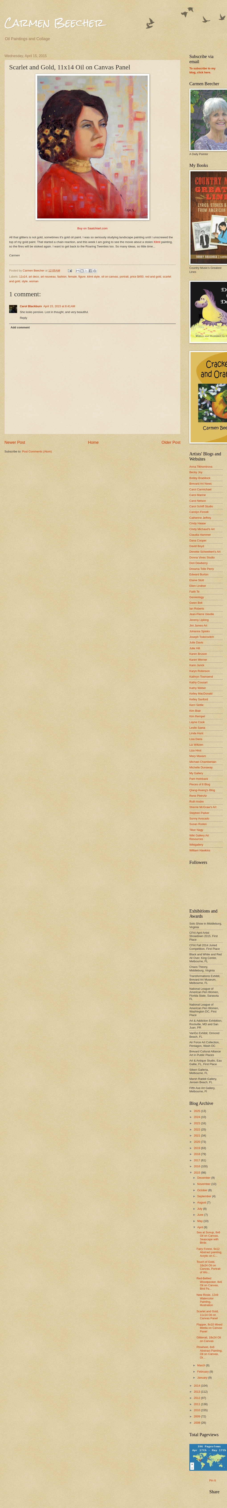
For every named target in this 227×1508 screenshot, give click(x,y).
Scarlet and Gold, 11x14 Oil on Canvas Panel (207, 1315)
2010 (197, 1410)
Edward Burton (198, 574)
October (202, 1190)
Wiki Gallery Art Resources (199, 837)
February (203, 1371)
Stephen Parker (199, 813)
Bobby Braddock (199, 478)
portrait (124, 276)
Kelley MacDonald (201, 693)
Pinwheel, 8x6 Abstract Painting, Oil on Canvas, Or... (209, 1352)
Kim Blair (195, 710)
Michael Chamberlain (202, 761)
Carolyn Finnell (199, 512)
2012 (197, 1398)
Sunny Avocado (199, 818)
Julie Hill (194, 648)
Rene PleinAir (198, 795)
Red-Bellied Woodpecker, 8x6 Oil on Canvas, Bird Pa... (209, 1283)
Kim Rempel (197, 716)
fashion (62, 276)
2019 (197, 1148)
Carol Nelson (197, 500)
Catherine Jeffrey (200, 517)
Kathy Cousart (198, 682)
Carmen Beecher (54, 23)
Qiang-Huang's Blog (202, 790)
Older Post (171, 442)
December (204, 1177)
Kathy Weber (197, 688)
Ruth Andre (196, 801)
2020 (197, 1141)
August (202, 1202)
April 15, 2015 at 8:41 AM (59, 306)
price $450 (136, 276)
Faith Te (194, 591)
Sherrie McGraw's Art (202, 807)
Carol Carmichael (200, 489)
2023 (197, 1123)
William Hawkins (199, 850)
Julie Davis (196, 642)
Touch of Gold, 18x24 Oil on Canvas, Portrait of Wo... (208, 1267)
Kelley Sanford (198, 699)
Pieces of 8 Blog (199, 784)
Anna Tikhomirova (200, 466)
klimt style (93, 276)
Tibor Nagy (196, 830)
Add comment (20, 327)
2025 (197, 1111)
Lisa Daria (195, 739)
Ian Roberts (196, 608)
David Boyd (196, 546)
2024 (197, 1117)
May (200, 1221)
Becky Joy (195, 472)
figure (82, 276)
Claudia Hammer (200, 534)
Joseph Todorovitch (201, 637)
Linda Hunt (196, 733)
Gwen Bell (195, 602)
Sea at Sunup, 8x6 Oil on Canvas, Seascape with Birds (208, 1237)
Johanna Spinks (199, 631)
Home (93, 442)
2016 (197, 1166)
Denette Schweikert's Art (205, 551)
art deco (34, 276)
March (201, 1365)
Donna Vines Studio (202, 557)
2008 (197, 1422)
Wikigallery (196, 844)
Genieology (196, 597)
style (25, 281)
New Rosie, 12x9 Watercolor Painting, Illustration (207, 1300)
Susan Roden (198, 824)
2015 (197, 1172)
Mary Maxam (197, 756)
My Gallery (196, 773)
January (202, 1377)
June (200, 1214)
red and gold (153, 276)
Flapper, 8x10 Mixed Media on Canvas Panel (209, 1328)
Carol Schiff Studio (201, 506)
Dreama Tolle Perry (201, 568)
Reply (23, 317)
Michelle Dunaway (201, 767)
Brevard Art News (200, 483)
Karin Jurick (196, 665)
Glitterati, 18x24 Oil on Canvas (208, 1339)
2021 (197, 1135)
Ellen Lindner (197, 585)
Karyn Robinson (199, 671)
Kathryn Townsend (201, 676)
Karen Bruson (198, 653)
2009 (197, 1416)
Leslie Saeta (197, 727)
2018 (197, 1154)
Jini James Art (198, 625)
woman (34, 281)
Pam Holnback (198, 778)
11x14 (23, 276)
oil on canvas (109, 276)
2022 (197, 1129)
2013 (197, 1391)
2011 (197, 1404)
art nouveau (48, 276)
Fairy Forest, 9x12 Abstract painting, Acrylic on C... (209, 1252)
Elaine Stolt (196, 580)
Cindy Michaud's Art (202, 529)
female (72, 276)
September (204, 1196)
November (204, 1184)
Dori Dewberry (198, 563)
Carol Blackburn (31, 306)
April (200, 1227)
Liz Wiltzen (196, 744)
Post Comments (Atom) (37, 451)
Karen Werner (198, 659)
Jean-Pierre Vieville (201, 614)
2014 (197, 1385)
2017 (197, 1160)
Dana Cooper (198, 540)
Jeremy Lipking (199, 620)
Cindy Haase (197, 523)
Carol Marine (197, 495)
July (200, 1208)
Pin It (212, 1480)
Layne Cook (197, 722)
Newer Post (14, 442)
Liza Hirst (195, 750)
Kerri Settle (196, 705)
